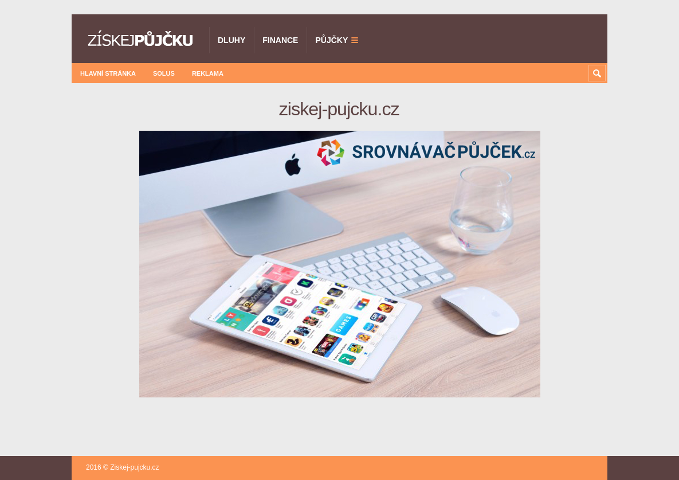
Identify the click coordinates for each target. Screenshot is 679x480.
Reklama (207, 73)
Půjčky (331, 40)
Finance (280, 40)
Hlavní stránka (108, 73)
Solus (164, 73)
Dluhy (231, 40)
